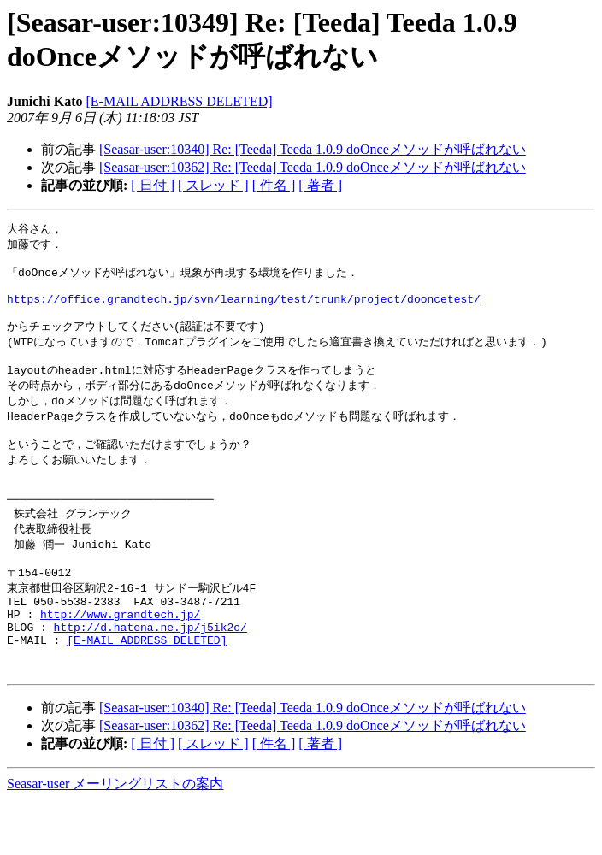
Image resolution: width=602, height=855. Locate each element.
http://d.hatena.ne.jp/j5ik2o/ (150, 673)
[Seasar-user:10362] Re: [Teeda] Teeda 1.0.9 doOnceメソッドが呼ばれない (312, 167)
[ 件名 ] (274, 185)
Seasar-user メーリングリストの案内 (115, 838)
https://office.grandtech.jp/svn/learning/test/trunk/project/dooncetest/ (244, 308)
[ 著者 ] (320, 185)
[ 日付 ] (152, 185)
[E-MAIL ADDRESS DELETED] (179, 101)
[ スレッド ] (213, 185)
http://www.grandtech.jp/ (120, 658)
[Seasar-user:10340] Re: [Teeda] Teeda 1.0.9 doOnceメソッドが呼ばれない (312, 149)
